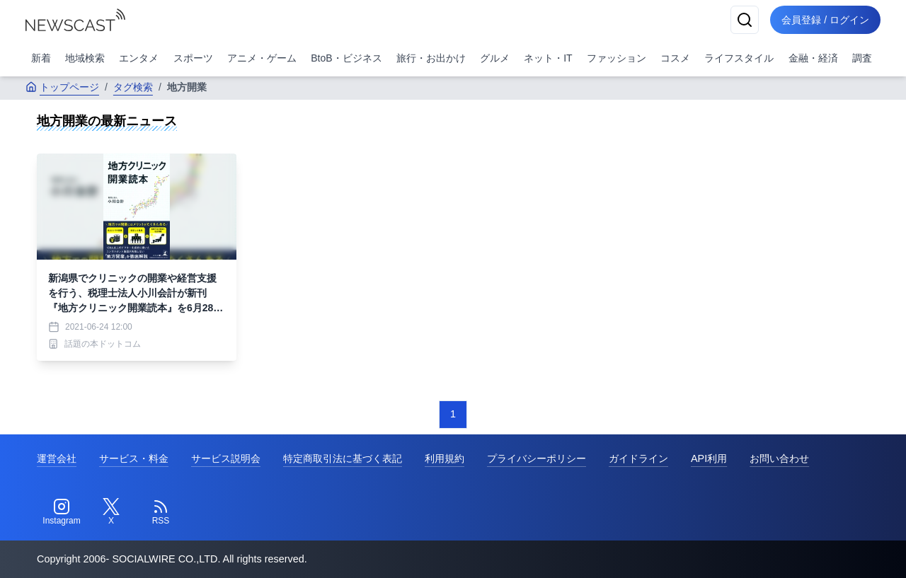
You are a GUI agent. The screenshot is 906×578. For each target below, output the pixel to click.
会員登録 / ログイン (825, 19)
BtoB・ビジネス (346, 58)
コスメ (675, 58)
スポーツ (193, 58)
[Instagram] (61, 512)
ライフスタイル (739, 58)
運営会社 (56, 458)
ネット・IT (548, 58)
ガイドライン (638, 458)
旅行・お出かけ (431, 58)
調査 (862, 58)
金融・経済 (813, 58)
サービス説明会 (225, 458)
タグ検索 (133, 87)
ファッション (616, 58)
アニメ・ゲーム (262, 58)
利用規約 (444, 458)
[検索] (744, 20)
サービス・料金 (133, 458)
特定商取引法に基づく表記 (342, 458)
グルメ (495, 58)
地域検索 (85, 58)
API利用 (709, 458)
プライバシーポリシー (536, 458)
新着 (41, 58)
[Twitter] (111, 512)
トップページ (62, 87)
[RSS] (160, 512)
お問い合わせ (779, 458)
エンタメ (139, 58)
